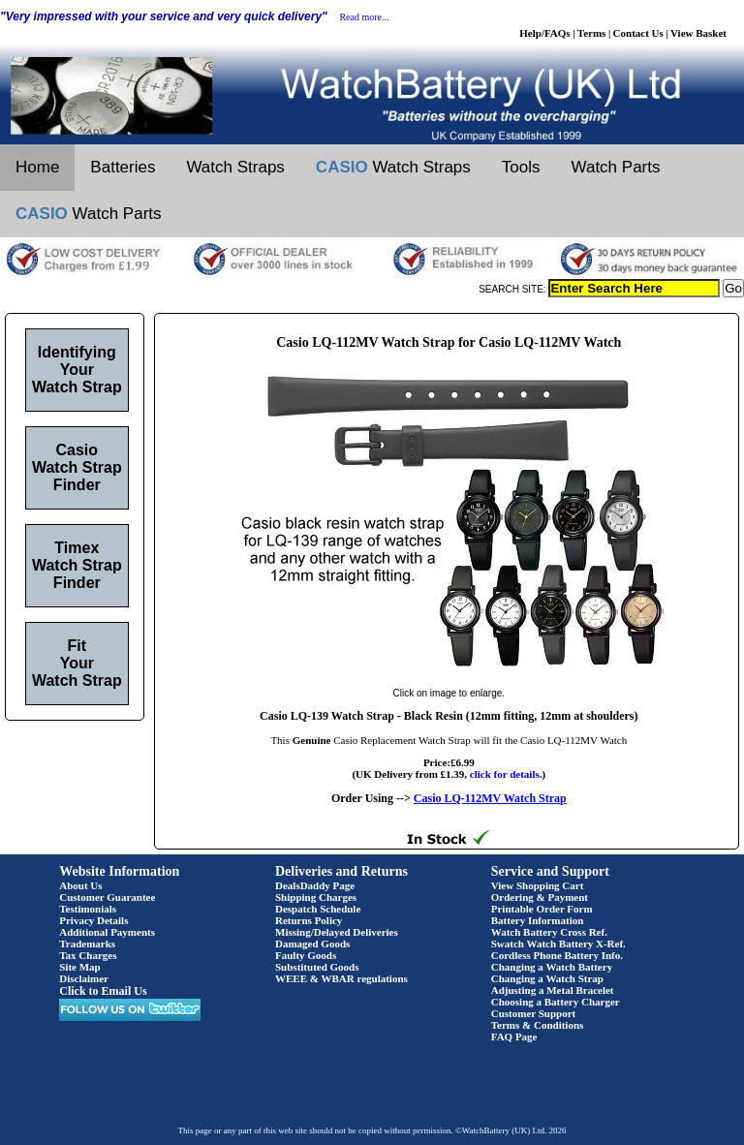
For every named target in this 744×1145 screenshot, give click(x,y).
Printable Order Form (542, 908)
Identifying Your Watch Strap (77, 369)
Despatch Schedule (317, 908)
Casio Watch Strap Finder (77, 467)
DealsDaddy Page (315, 885)
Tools (521, 167)
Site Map (79, 967)
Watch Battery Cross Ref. (549, 932)
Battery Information (537, 920)
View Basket (698, 33)
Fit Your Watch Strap (77, 663)
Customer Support (533, 1013)
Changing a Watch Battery (551, 967)
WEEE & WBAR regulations (341, 978)
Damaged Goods (312, 943)
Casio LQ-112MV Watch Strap (490, 798)
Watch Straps (235, 167)
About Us (80, 885)
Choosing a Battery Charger (555, 1001)
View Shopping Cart (537, 885)
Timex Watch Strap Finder (77, 565)
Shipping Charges (315, 897)
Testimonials (87, 908)
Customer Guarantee (107, 897)
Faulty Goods (305, 955)
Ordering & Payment (539, 897)
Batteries (122, 167)
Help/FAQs (544, 33)
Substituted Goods (317, 967)
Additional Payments (107, 932)
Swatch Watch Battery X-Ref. (558, 943)
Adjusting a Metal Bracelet (552, 990)
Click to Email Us (102, 991)
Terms (591, 33)
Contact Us (638, 33)
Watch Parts (616, 167)
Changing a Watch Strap (547, 978)
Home (37, 167)
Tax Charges (87, 955)
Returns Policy (308, 920)
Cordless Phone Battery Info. (557, 955)
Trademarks (87, 943)
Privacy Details (93, 920)
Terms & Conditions (537, 1025)
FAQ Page (514, 1036)
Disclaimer (83, 978)
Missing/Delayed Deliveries (336, 932)
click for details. (506, 774)
